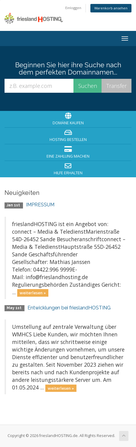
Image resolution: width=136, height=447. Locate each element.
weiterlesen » (33, 292)
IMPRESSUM (40, 205)
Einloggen (73, 7)
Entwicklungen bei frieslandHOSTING (69, 308)
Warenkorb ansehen (111, 8)
